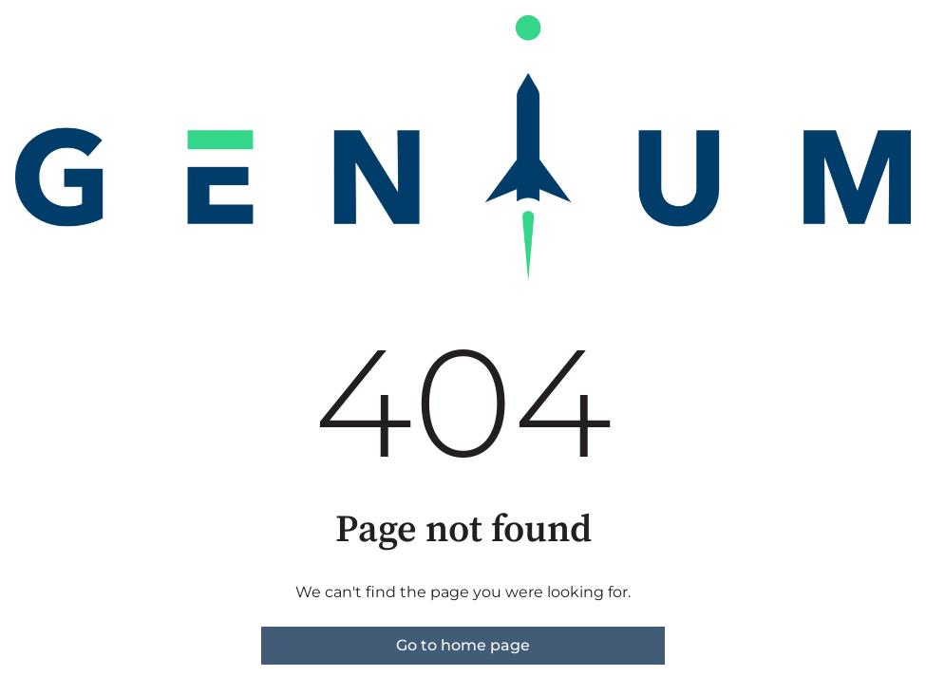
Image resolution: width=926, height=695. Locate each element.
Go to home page (463, 645)
